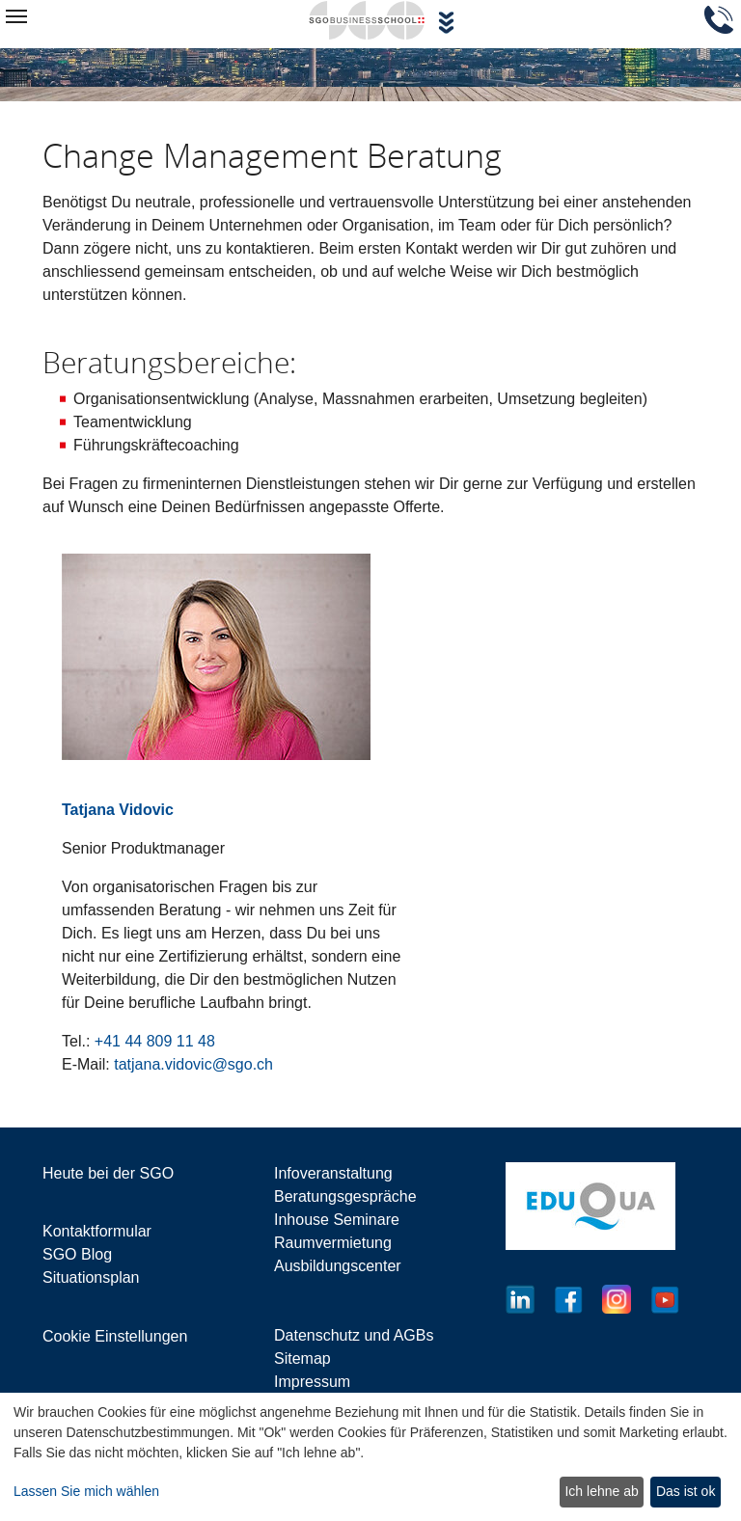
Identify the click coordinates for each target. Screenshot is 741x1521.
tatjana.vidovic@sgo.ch (193, 1064)
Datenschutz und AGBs (353, 1335)
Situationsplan (91, 1277)
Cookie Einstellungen (114, 1336)
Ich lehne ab (601, 1491)
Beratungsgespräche (345, 1196)
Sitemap (302, 1358)
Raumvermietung (333, 1243)
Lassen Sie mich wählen (86, 1491)
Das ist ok (685, 1491)
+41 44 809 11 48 (155, 1041)
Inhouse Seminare (336, 1219)
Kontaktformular (96, 1231)
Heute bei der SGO (108, 1173)
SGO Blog (77, 1254)
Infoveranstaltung (333, 1173)
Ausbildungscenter (337, 1266)
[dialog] (370, 1457)
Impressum (312, 1381)
